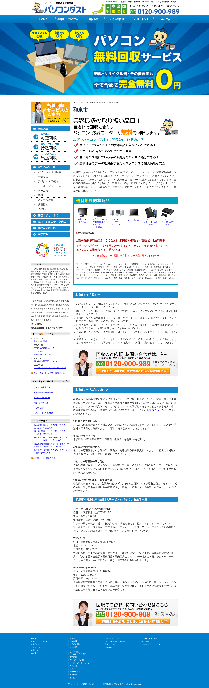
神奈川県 (63, 290)
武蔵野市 (56, 288)
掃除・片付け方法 (41, 403)
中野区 (58, 277)
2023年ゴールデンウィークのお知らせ (50, 368)
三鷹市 (64, 288)
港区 (68, 274)
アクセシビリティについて (152, 644)
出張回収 (73, 647)
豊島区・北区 (36, 272)
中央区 (40, 277)
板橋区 (45, 272)
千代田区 (34, 269)
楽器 (40, 195)
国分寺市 (49, 282)
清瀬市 (36, 282)
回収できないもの (112, 638)
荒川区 (52, 277)
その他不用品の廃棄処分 (44, 413)
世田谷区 (42, 269)
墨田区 (51, 272)
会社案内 (34, 653)
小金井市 (47, 279)
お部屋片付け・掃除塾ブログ (45, 458)
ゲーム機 (43, 190)
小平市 (42, 282)
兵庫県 (44, 293)
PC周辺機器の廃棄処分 (43, 392)
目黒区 (38, 274)
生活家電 (43, 176)
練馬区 (63, 274)
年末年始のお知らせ (42, 354)
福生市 (43, 288)
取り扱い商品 (73, 652)
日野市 (33, 279)
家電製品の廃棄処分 (42, 398)
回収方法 (71, 638)
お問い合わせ (36, 650)
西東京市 (39, 290)
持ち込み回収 (75, 644)
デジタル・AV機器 (48, 181)
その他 (42, 209)
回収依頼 (108, 647)
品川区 (50, 269)
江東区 (44, 274)
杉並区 (33, 277)
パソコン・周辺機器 (49, 172)
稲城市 (60, 279)
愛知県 (38, 293)
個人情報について (148, 641)
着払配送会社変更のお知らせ (46, 361)
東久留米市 (48, 290)
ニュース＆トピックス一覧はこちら (49, 373)
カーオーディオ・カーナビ (53, 186)
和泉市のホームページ (159, 410)
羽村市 (46, 285)
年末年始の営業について (44, 341)
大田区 (56, 274)
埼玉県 (56, 290)
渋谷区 (57, 272)
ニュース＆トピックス (150, 638)
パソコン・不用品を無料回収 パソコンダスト (106, 684)
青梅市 (40, 285)
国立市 (63, 282)
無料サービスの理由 (39, 641)
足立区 (64, 272)
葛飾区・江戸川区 (60, 269)
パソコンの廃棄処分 (42, 387)
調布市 (54, 279)
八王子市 (53, 285)
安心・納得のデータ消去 (115, 641)
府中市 (56, 282)
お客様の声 (35, 644)
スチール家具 (45, 199)
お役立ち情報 (39, 408)
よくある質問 (36, 647)
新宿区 (50, 274)
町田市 (60, 285)
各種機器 (43, 204)
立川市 (40, 279)
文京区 (46, 277)
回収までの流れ (111, 644)
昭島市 (50, 288)
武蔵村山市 (35, 288)
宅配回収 (73, 641)
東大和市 (65, 277)
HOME (33, 638)
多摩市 (66, 285)
